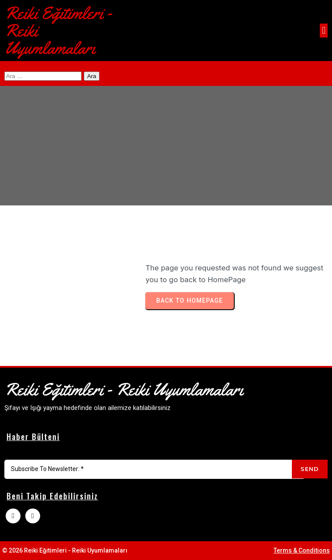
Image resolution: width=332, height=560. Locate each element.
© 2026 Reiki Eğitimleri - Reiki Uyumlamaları (64, 550)
